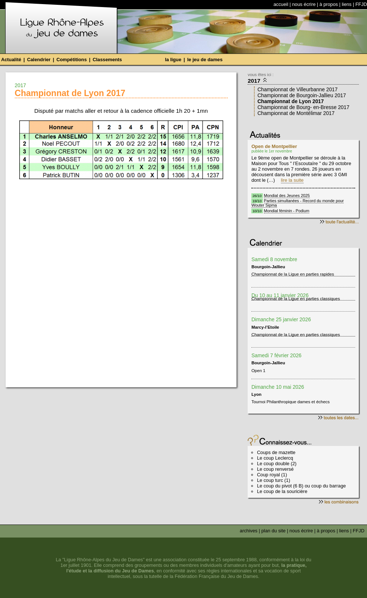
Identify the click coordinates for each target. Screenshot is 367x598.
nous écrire (303, 4)
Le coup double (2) (277, 463)
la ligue (173, 59)
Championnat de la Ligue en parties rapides (292, 274)
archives (249, 530)
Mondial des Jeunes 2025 (287, 195)
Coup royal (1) (272, 474)
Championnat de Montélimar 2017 (295, 113)
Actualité (11, 59)
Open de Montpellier (274, 146)
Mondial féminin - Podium (287, 210)
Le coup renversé (275, 469)
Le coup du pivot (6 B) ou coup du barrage (301, 486)
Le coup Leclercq (275, 458)
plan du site (273, 530)
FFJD (361, 4)
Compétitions (71, 59)
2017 (258, 80)
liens (346, 4)
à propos (329, 4)
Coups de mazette (276, 452)
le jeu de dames (204, 59)
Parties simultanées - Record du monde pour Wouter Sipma (297, 202)
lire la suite (292, 180)
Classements (107, 59)
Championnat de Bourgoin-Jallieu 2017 (301, 95)
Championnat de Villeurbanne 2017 (297, 89)
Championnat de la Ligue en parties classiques (295, 299)
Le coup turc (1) (273, 480)
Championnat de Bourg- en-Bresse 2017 (303, 107)
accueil (281, 4)
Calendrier (38, 59)
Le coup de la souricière (282, 491)
